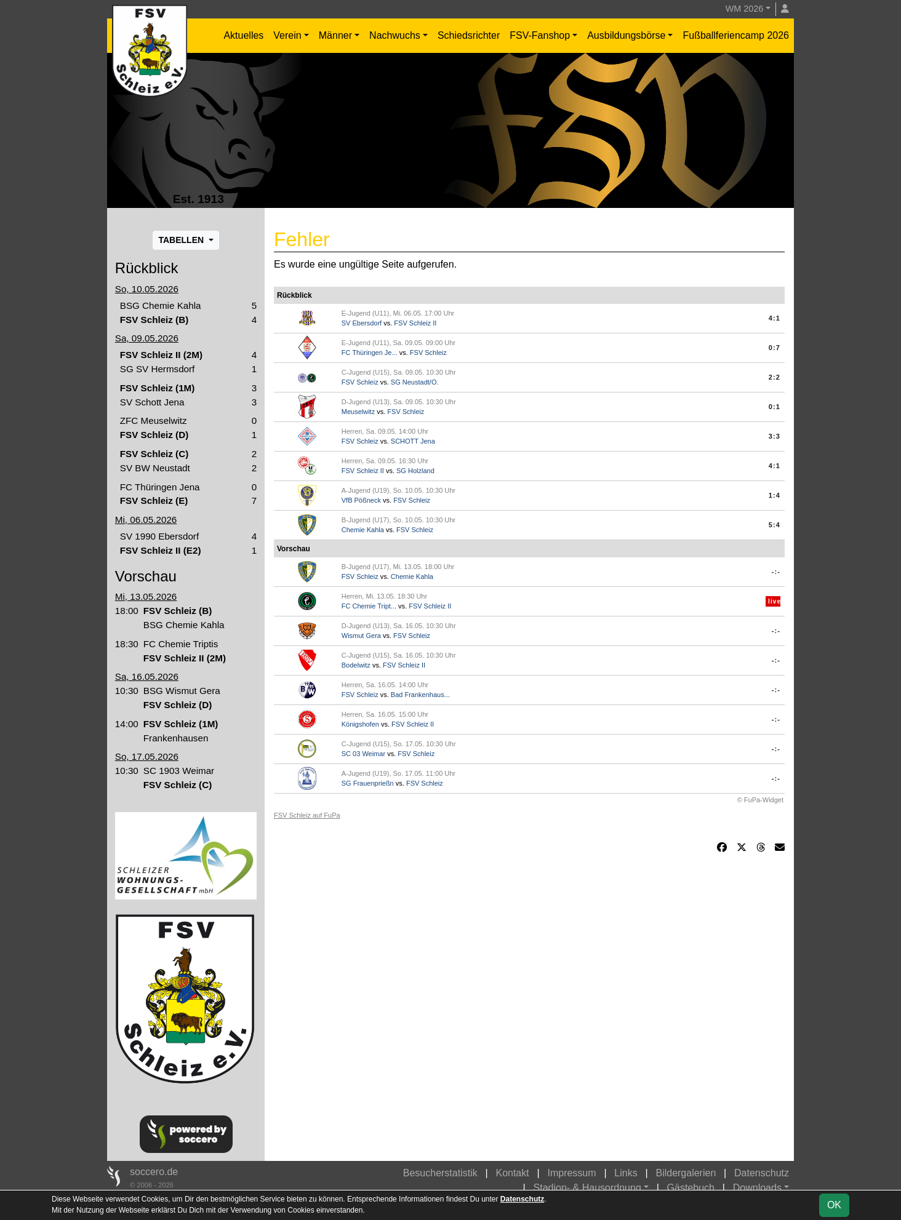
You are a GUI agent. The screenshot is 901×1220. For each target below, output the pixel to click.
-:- (776, 571)
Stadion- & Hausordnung (587, 1187)
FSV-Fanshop (540, 35)
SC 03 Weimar (363, 753)
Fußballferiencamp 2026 (736, 35)
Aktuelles (243, 35)
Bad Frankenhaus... (420, 694)
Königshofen (360, 724)
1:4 (774, 495)
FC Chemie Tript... (369, 606)
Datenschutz (761, 1173)
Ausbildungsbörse (626, 35)
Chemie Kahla (363, 529)
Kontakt (512, 1173)
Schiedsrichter (469, 35)
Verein (287, 35)
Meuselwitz (358, 411)
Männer (335, 35)
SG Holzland (415, 470)
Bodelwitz (356, 665)
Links (625, 1173)
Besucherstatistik (440, 1173)
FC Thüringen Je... (370, 352)
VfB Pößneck (361, 500)
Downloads (757, 1187)
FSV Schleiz (428, 352)
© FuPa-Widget (760, 799)
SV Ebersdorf (362, 323)
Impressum (571, 1173)
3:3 (774, 436)
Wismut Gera (361, 635)
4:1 (774, 318)
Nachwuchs (394, 35)
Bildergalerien (685, 1173)
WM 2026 (745, 9)
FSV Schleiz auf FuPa (307, 815)
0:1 (774, 406)
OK (834, 1205)
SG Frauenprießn (368, 783)
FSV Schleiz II (415, 323)
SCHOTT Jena (413, 441)
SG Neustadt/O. (415, 382)
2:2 (774, 377)
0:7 (774, 347)
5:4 (774, 524)
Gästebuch (691, 1187)
